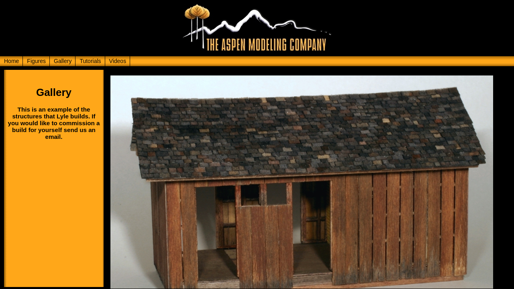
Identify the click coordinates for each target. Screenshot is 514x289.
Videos (117, 61)
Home (11, 61)
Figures (36, 61)
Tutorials (90, 61)
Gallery (62, 61)
